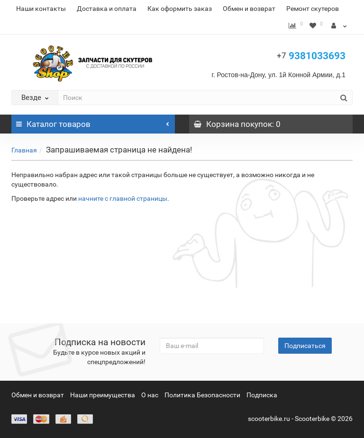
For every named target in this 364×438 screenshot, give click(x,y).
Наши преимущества (102, 395)
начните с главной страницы (122, 198)
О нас (149, 395)
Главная (24, 150)
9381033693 (311, 56)
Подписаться (305, 345)
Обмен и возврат (249, 8)
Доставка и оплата (106, 8)
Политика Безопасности (202, 395)
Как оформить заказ (179, 8)
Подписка (261, 395)
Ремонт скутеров (312, 8)
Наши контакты (41, 8)
